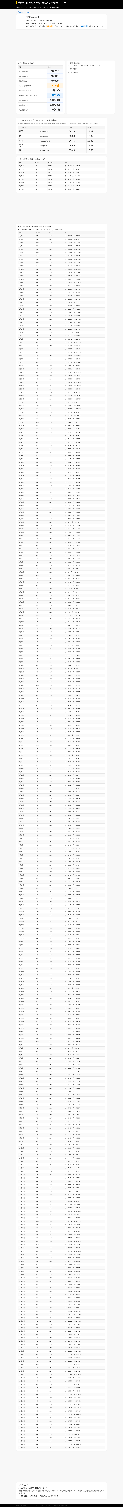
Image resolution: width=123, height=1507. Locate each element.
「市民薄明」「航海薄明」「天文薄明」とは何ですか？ (39, 1496)
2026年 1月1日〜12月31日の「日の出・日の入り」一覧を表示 (41, 230)
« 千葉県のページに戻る (23, 12)
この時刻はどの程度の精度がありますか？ (34, 1488)
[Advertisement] (61, 44)
